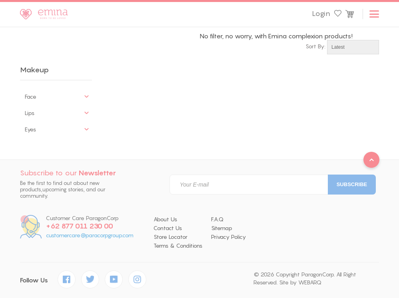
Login (321, 13)
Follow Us (34, 280)
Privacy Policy (228, 236)
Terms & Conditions (178, 245)
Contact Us (168, 228)
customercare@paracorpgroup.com (90, 235)
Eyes (30, 129)
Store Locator (171, 236)
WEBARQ (309, 282)
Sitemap (221, 228)
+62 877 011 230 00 (79, 226)
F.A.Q (217, 219)
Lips (29, 113)
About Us (165, 219)
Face (30, 96)
